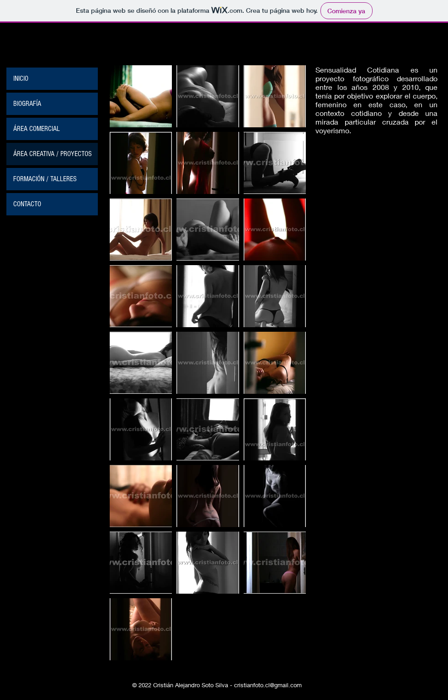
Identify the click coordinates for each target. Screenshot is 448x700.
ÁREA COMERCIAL (36, 129)
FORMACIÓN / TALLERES (45, 179)
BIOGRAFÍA (27, 103)
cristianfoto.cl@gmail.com (268, 685)
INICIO (20, 78)
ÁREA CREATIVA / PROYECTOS (52, 154)
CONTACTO (27, 204)
